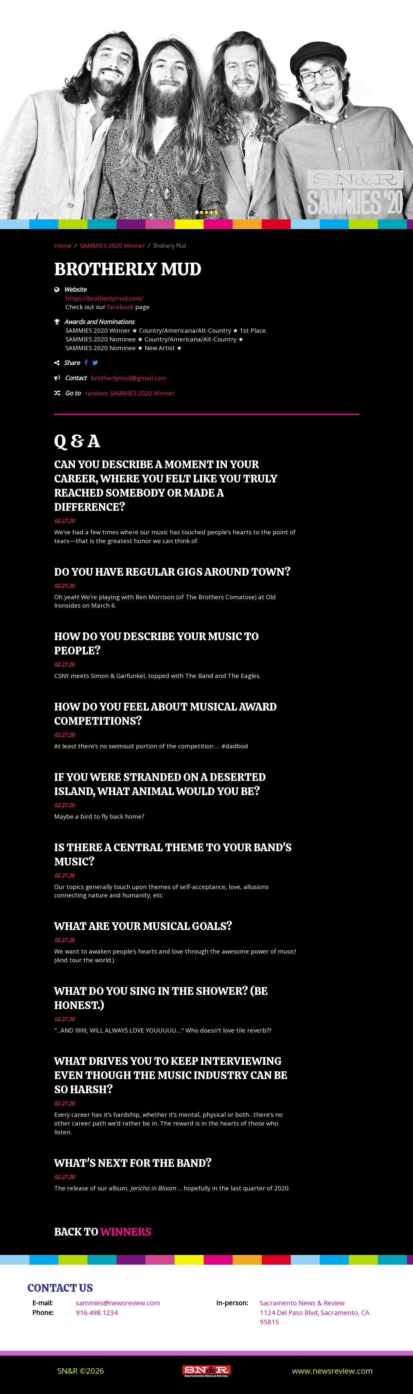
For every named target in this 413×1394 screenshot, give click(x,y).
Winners (282, 26)
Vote (222, 26)
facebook (120, 307)
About (250, 26)
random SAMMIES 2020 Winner (130, 393)
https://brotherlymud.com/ (104, 298)
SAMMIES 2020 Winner (112, 245)
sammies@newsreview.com (118, 1302)
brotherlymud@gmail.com (128, 378)
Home (63, 245)
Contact (317, 26)
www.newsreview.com (332, 1370)
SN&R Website (359, 26)
